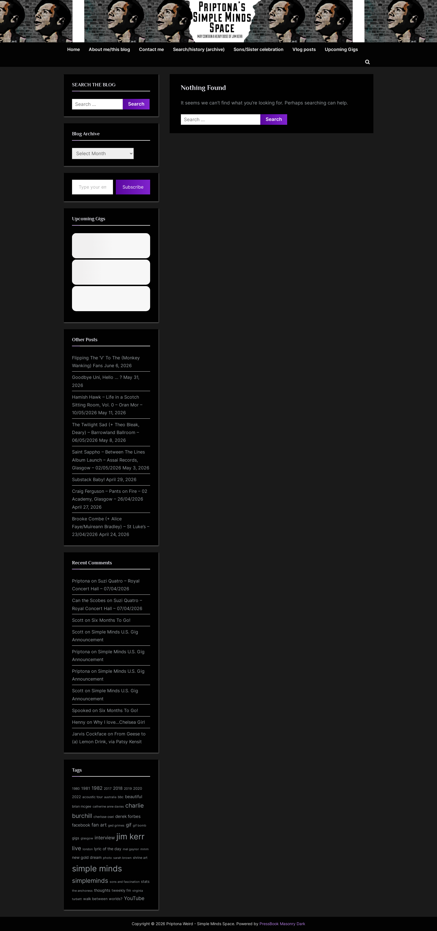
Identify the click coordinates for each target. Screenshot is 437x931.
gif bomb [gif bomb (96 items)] (139, 825)
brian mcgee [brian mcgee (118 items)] (81, 806)
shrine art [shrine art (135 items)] (140, 858)
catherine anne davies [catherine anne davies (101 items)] (108, 806)
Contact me (151, 49)
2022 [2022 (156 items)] (76, 796)
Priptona (81, 581)
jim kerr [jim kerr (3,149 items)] (130, 836)
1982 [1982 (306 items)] (97, 788)
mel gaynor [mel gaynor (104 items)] (131, 849)
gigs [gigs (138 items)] (75, 838)
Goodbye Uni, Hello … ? (97, 377)
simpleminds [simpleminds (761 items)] (90, 880)
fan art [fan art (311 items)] (99, 825)
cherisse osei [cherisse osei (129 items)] (103, 817)
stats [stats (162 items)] (145, 881)
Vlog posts (304, 49)
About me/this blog (109, 49)
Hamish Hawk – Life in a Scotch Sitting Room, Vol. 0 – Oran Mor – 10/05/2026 (107, 405)
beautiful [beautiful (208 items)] (133, 796)
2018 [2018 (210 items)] (118, 788)
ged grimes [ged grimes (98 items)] (116, 825)
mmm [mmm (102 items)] (144, 849)
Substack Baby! (88, 479)
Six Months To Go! (111, 620)
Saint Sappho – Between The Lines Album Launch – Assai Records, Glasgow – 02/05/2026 (108, 460)
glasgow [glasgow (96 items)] (87, 838)
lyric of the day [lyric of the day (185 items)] (107, 848)
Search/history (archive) (199, 49)
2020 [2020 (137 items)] (137, 788)
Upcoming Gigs (341, 49)
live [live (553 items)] (76, 848)
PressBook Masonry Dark (282, 924)
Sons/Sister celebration (259, 49)
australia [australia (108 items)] (110, 797)
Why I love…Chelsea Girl (119, 722)
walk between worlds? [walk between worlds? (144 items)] (103, 899)
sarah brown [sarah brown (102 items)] (122, 858)
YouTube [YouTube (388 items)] (134, 898)
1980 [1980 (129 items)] (76, 788)
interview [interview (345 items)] (105, 837)
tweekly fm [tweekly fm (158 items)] (121, 890)
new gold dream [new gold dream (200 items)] (87, 857)
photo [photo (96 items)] (107, 858)
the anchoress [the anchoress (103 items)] (82, 891)
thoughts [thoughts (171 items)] (102, 890)
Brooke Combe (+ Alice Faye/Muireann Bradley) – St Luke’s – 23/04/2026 (110, 526)
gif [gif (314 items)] (128, 825)
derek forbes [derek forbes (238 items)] (128, 816)
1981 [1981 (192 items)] (85, 788)
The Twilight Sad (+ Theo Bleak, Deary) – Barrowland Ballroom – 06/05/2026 (105, 432)
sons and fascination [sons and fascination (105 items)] (125, 882)
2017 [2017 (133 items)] (108, 788)
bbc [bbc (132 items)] (121, 797)
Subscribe (133, 187)
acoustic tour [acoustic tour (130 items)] (92, 797)
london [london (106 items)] (88, 849)
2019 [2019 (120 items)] (128, 789)
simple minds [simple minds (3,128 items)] (97, 868)
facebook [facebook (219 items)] (81, 825)
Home (73, 49)
